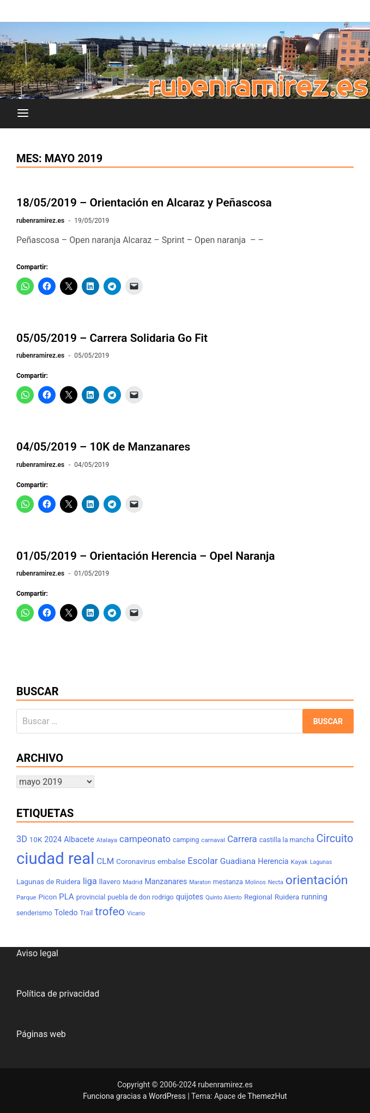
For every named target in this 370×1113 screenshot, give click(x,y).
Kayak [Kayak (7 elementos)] (299, 862)
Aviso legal (37, 953)
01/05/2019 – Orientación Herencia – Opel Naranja (145, 556)
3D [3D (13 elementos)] (21, 839)
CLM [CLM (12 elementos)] (105, 861)
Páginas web (41, 1034)
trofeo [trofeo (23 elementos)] (110, 911)
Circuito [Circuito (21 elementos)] (334, 838)
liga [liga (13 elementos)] (90, 881)
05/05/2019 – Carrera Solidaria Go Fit (112, 338)
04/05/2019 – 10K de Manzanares (103, 446)
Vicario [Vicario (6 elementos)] (136, 913)
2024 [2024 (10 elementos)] (53, 839)
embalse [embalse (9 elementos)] (171, 861)
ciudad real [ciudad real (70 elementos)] (55, 858)
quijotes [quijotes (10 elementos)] (189, 896)
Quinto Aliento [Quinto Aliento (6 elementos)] (223, 897)
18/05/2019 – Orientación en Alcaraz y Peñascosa (144, 202)
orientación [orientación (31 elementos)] (317, 880)
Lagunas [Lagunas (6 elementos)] (321, 862)
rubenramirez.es (40, 220)
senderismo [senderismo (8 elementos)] (34, 913)
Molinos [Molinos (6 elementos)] (255, 882)
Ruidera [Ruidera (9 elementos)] (287, 897)
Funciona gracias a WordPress (135, 1096)
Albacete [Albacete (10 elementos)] (79, 839)
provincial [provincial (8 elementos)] (91, 897)
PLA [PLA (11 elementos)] (66, 897)
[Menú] (23, 113)
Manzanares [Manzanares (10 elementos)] (165, 881)
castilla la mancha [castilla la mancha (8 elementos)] (286, 840)
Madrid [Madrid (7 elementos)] (132, 882)
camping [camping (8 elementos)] (186, 840)
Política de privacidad (57, 993)
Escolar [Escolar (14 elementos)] (202, 860)
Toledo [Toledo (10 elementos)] (66, 912)
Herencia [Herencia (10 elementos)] (273, 861)
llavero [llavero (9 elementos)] (109, 882)
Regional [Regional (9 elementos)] (258, 897)
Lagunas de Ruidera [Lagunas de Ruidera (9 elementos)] (48, 882)
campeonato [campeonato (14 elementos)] (145, 838)
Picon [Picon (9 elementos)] (47, 897)
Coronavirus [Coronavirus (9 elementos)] (135, 861)
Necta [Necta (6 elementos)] (275, 882)
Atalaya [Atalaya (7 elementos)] (106, 840)
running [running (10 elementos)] (314, 896)
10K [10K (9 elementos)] (36, 840)
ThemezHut (267, 1096)
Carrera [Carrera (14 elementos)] (242, 838)
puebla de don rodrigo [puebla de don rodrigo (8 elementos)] (140, 897)
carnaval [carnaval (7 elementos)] (213, 840)
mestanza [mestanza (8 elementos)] (228, 882)
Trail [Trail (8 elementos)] (86, 913)
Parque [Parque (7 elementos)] (26, 897)
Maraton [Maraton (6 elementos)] (200, 882)
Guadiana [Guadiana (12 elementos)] (238, 861)
